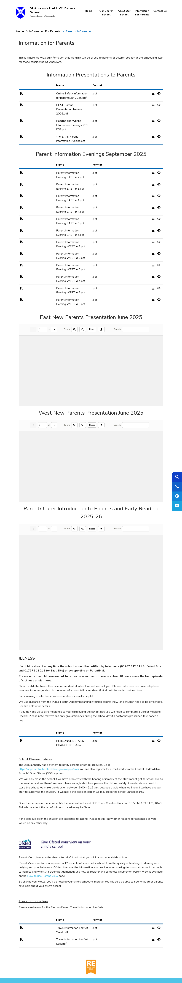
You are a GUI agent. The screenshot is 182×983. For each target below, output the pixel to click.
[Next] (54, 329)
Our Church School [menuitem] (106, 12)
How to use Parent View (42, 876)
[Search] (135, 329)
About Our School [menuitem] (124, 12)
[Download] (101, 329)
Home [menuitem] (88, 11)
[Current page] (42, 329)
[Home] (20, 31)
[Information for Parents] (44, 31)
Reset (92, 329)
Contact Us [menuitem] (159, 11)
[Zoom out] (82, 329)
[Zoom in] (74, 329)
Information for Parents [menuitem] (142, 12)
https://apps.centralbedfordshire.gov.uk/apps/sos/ (49, 769)
